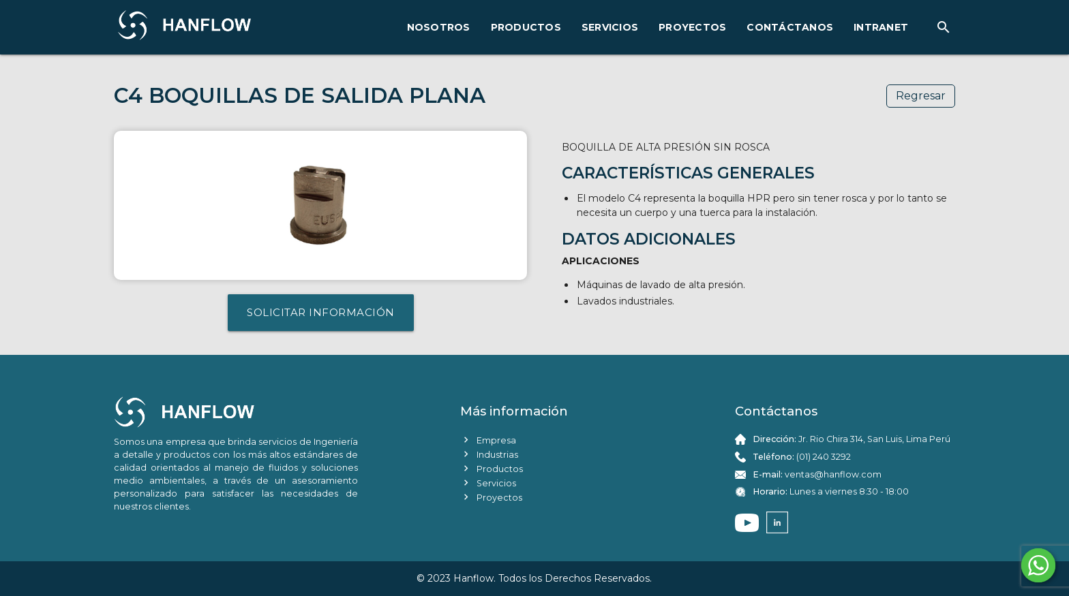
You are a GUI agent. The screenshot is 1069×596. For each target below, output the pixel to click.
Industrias (489, 454)
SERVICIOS (610, 27)
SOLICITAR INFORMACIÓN (321, 312)
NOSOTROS (438, 27)
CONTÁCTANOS (790, 27)
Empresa (488, 439)
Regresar (921, 95)
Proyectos (491, 497)
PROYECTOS (692, 27)
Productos (491, 468)
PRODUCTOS (526, 27)
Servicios (488, 482)
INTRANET (881, 27)
